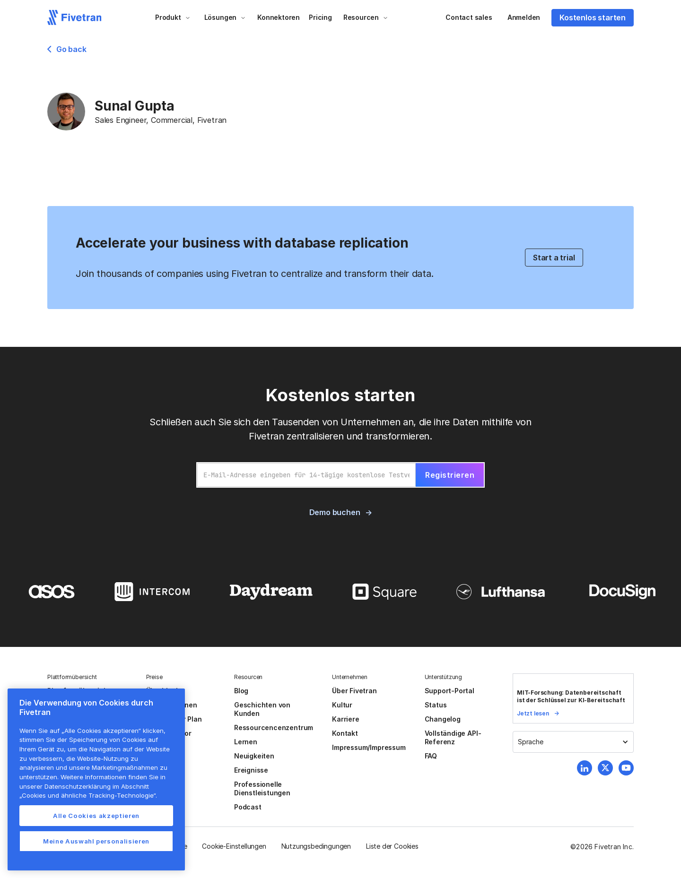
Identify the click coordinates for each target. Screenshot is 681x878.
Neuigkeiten (254, 756)
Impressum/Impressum (368, 747)
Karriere (345, 719)
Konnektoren (278, 17)
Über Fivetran (354, 691)
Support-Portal (449, 691)
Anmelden (523, 17)
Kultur (342, 705)
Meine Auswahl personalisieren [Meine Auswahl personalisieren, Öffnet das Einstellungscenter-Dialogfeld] (96, 841)
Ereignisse (251, 770)
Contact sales (468, 17)
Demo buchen (334, 512)
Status (436, 705)
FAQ (431, 756)
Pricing (320, 17)
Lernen (245, 742)
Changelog (443, 719)
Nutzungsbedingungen (316, 846)
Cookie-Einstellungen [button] (234, 846)
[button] (173, 17)
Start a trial (554, 257)
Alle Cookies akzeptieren (96, 815)
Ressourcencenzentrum (273, 727)
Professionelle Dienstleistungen (262, 788)
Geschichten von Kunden (262, 709)
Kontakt (345, 733)
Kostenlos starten (592, 17)
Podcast (248, 807)
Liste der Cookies (392, 846)
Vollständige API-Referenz (453, 737)
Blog (241, 691)
